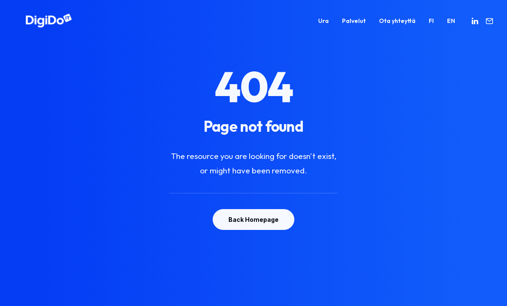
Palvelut (354, 24)
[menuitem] (323, 24)
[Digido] (37, 23)
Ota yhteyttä (397, 24)
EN (451, 24)
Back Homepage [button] (253, 219)
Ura (323, 24)
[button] (476, 24)
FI (431, 24)
